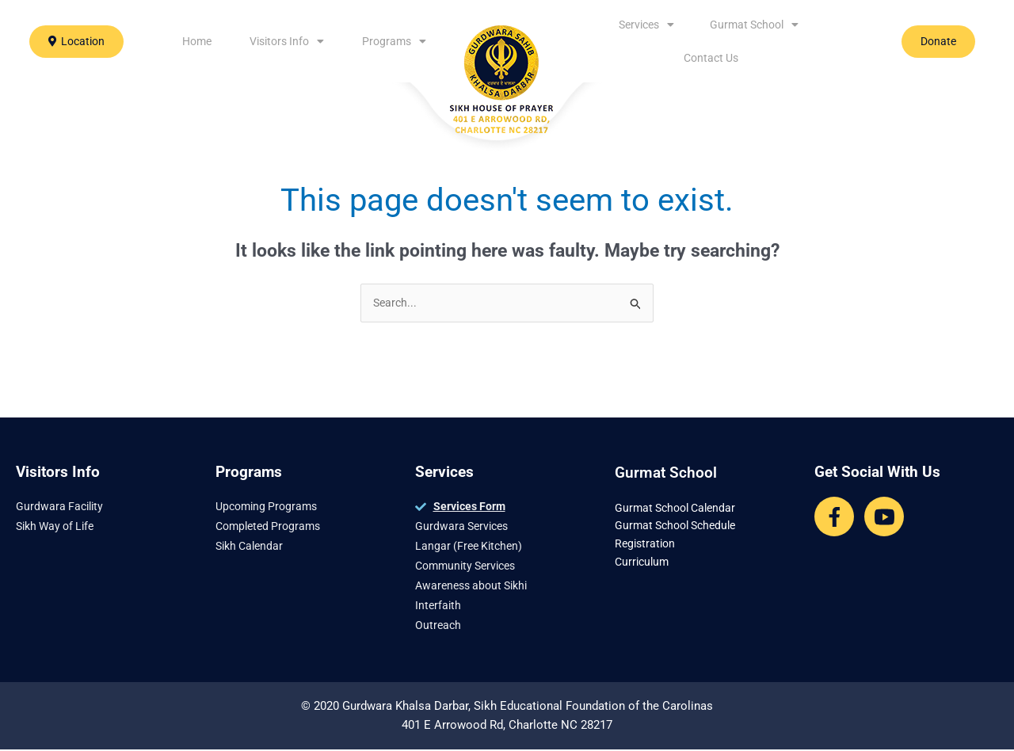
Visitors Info (287, 41)
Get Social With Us (877, 473)
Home (197, 41)
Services (646, 24)
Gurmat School (754, 24)
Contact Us (711, 57)
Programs (394, 41)
